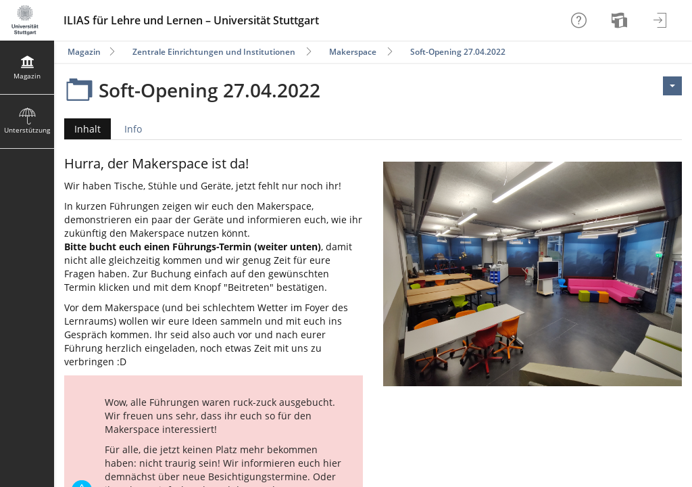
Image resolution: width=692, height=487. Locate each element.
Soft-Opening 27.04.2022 (457, 51)
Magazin (84, 51)
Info (133, 128)
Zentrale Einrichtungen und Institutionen (213, 51)
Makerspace (352, 51)
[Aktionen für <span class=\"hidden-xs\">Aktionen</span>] (672, 85)
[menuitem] (621, 20)
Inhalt (82, 128)
